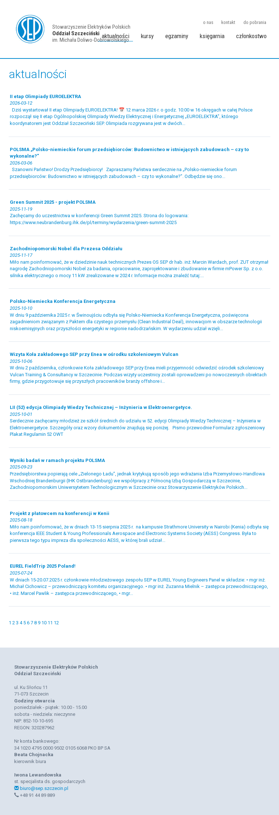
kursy (147, 36)
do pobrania (254, 22)
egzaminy (176, 36)
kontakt (228, 22)
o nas (208, 22)
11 (51, 622)
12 (56, 622)
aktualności (115, 36)
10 (44, 622)
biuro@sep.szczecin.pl (41, 788)
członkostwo (251, 36)
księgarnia (212, 36)
